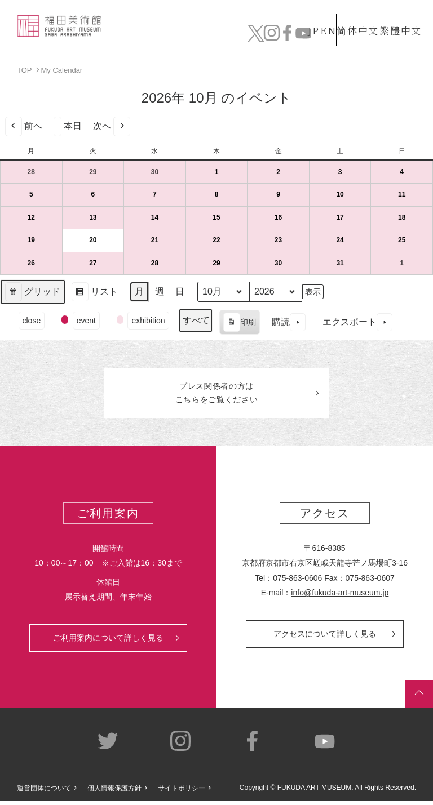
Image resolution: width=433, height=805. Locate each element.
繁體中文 (398, 13)
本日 (68, 126)
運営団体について (44, 791)
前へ (23, 126)
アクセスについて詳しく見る (324, 637)
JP (268, 13)
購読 (289, 322)
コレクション (159, 34)
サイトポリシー (181, 791)
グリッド (32, 293)
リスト (94, 293)
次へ (111, 126)
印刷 (239, 323)
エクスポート (357, 322)
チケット (396, 34)
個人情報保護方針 (114, 791)
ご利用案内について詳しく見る (108, 641)
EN (304, 13)
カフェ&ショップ (309, 34)
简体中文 (345, 13)
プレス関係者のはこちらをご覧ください (216, 395)
